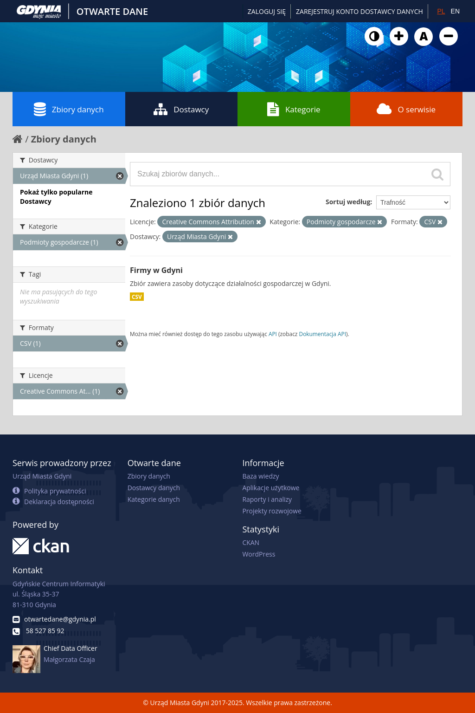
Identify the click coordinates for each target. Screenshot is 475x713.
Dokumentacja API (323, 333)
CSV (137, 296)
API (273, 333)
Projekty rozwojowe (272, 510)
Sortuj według (348, 201)
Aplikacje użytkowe (270, 487)
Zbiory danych (69, 109)
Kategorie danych (154, 499)
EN (455, 11)
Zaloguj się (267, 11)
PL (441, 11)
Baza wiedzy (260, 476)
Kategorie (294, 109)
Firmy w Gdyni (156, 270)
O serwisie (406, 109)
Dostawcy (181, 109)
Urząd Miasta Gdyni (42, 476)
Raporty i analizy (267, 499)
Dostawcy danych (154, 487)
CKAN (250, 542)
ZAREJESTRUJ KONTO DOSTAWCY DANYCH (359, 11)
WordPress (258, 554)
